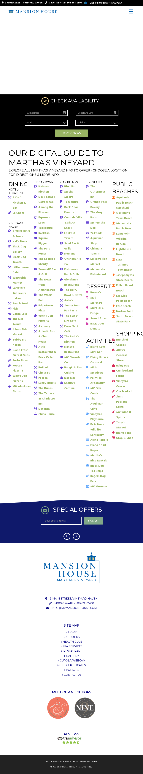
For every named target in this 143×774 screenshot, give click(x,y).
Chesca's (44, 373)
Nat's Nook (19, 241)
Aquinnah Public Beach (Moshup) (124, 202)
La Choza (18, 213)
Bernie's (95, 292)
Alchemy (44, 326)
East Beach (123, 306)
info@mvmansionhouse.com (74, 608)
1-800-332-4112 (56, 3)
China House (46, 414)
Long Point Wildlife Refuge (123, 239)
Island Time (123, 433)
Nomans (69, 254)
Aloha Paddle (99, 440)
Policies (71, 670)
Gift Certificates (71, 665)
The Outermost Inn (97, 191)
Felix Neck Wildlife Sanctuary (97, 429)
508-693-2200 (74, 3)
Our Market (124, 391)
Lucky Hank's (47, 383)
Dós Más (69, 378)
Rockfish (44, 233)
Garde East (19, 314)
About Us (71, 637)
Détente (44, 409)
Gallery (71, 656)
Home (71, 632)
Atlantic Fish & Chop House (46, 336)
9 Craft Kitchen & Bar (19, 202)
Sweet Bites (98, 318)
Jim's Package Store (121, 401)
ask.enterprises (85, 767)
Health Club (71, 641)
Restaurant (71, 651)
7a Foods (96, 233)
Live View (102, 3)
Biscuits (69, 186)
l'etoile (43, 378)
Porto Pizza (20, 360)
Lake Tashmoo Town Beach (124, 265)
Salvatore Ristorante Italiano (19, 293)
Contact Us (71, 674)
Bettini (43, 367)
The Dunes (45, 388)
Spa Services (71, 646)
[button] (131, 11)
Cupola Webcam (71, 660)
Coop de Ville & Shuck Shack (73, 222)
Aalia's (68, 300)
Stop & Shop (124, 438)
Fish (15, 309)
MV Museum (98, 486)
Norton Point (125, 311)
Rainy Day (122, 365)
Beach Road (20, 303)
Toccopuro (45, 228)
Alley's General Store (121, 355)
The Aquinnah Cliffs (96, 404)
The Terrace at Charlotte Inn (46, 398)
